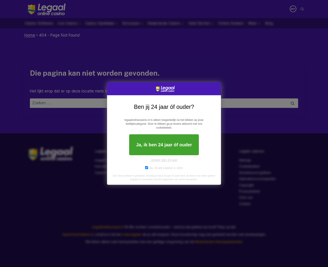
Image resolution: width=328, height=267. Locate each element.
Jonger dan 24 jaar (164, 160)
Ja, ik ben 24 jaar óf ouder (164, 144)
